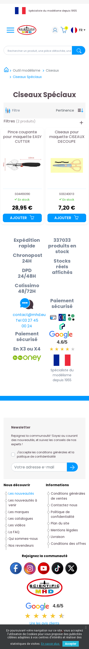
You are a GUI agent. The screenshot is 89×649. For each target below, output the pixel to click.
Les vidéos (17, 525)
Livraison (58, 537)
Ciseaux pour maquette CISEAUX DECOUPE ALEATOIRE (66, 137)
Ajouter (22, 217)
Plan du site (60, 523)
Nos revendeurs (21, 545)
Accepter (70, 643)
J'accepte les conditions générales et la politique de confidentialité (45, 454)
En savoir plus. (50, 643)
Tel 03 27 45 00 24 (27, 323)
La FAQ (14, 532)
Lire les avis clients (44, 623)
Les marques (19, 512)
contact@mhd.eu (29, 314)
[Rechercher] (44, 50)
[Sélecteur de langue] (77, 30)
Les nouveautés (21, 493)
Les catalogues (21, 518)
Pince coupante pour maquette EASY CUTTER (22, 137)
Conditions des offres (69, 543)
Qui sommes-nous (23, 539)
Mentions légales (64, 530)
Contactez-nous (64, 505)
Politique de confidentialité (62, 514)
